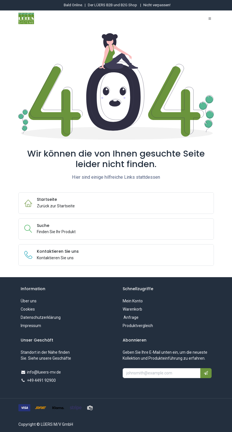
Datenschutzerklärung (41, 317)
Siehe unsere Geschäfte (49, 358)
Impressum (31, 325)
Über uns (29, 301)
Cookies (28, 309)
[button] (206, 373)
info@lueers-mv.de (44, 372)
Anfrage (131, 317)
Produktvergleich (138, 325)
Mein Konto (133, 301)
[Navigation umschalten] (210, 18)
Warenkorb (132, 309)
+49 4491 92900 (41, 380)
